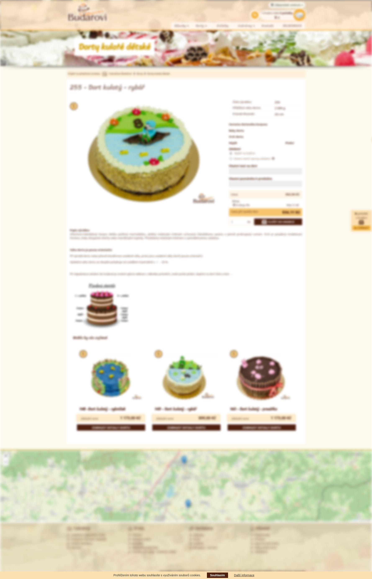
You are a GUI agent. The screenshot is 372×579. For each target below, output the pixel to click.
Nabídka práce (139, 539)
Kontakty (136, 543)
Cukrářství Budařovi (120, 73)
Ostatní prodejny (79, 543)
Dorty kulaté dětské (158, 73)
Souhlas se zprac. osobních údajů (152, 551)
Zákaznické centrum (287, 5)
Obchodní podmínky (143, 547)
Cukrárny (246, 25)
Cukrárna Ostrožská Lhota (86, 535)
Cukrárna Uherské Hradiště (86, 539)
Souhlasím (217, 575)
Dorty (201, 25)
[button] (184, 460)
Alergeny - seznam (203, 547)
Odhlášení (259, 551)
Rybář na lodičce (242, 153)
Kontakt (268, 25)
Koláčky (222, 25)
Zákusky (181, 25)
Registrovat (259, 535)
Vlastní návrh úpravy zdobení (252, 159)
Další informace (244, 575)
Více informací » (321, 502)
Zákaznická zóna (263, 547)
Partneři (74, 547)
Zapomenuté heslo (264, 543)
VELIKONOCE (292, 25)
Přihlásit (257, 539)
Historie (135, 535)
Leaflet (353, 520)
